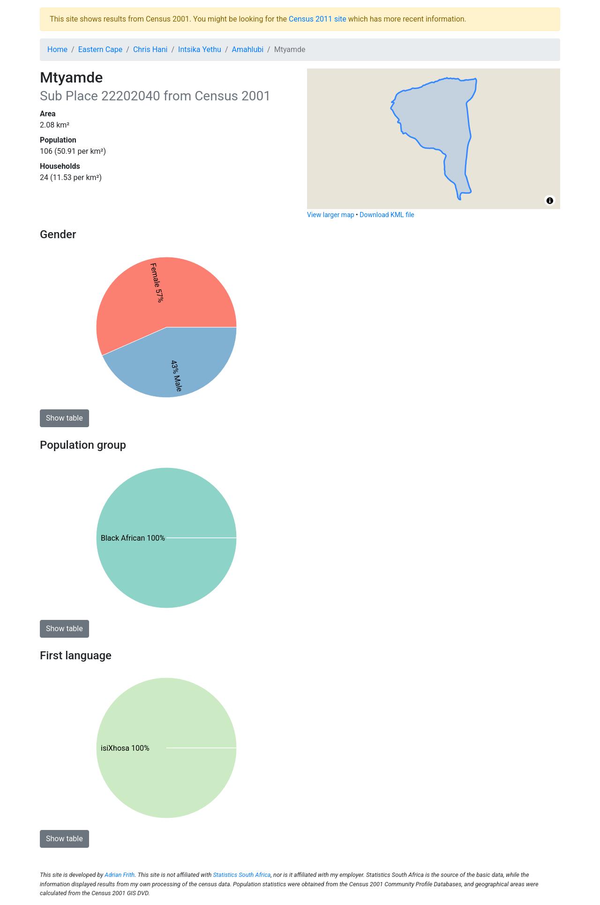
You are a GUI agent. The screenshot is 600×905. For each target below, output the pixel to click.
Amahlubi (248, 49)
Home (57, 49)
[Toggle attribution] (549, 200)
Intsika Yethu (199, 49)
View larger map (330, 215)
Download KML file (387, 215)
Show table (64, 418)
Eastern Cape (100, 49)
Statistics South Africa (241, 874)
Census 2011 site (317, 19)
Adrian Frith (120, 874)
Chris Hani (150, 49)
